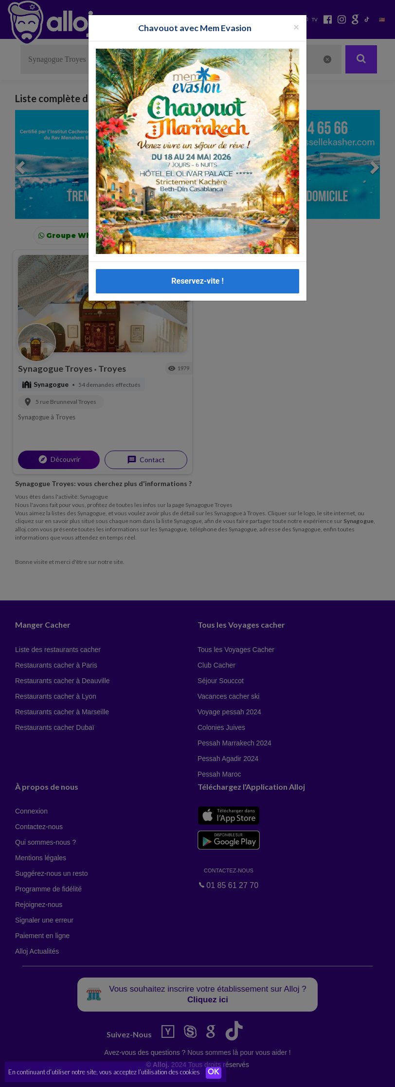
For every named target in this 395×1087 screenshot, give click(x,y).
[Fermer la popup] (296, 26)
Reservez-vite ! (197, 281)
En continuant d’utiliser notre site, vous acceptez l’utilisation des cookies (104, 1072)
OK (214, 1073)
